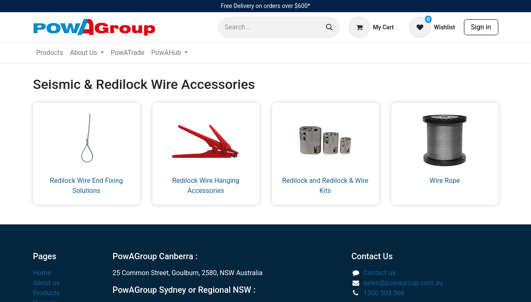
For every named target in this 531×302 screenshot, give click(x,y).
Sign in (481, 27)
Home (42, 273)
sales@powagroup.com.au (403, 283)
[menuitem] (50, 52)
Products (46, 293)
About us (46, 283)
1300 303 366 (383, 293)
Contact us (379, 273)
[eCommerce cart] (371, 27)
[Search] (329, 27)
